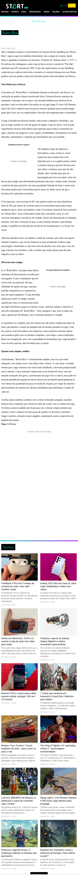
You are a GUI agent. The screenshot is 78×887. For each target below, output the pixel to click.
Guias (28, 12)
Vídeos (54, 12)
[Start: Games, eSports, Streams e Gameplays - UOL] (15, 6)
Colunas (65, 12)
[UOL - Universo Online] (26, 8)
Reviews (5, 12)
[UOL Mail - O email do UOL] (61, 5)
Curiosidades (40, 12)
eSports (17, 12)
